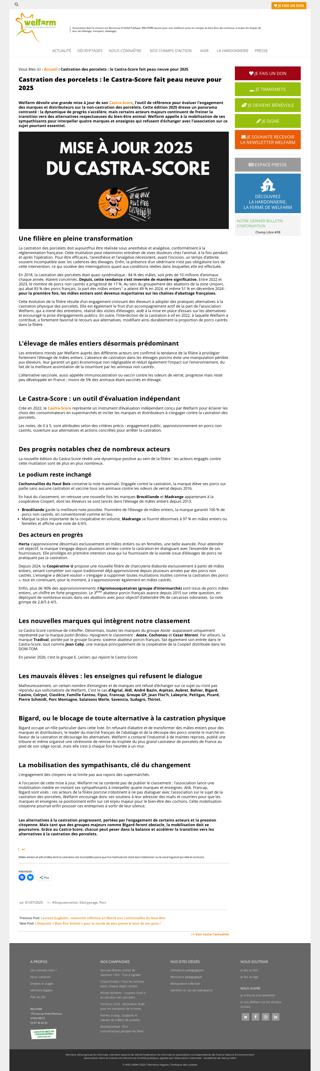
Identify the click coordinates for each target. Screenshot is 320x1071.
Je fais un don (249, 970)
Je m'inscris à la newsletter (258, 995)
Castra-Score (121, 102)
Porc (102, 902)
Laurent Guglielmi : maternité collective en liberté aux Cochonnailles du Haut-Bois (103, 918)
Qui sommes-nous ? (43, 970)
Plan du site (38, 997)
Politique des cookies (184, 1064)
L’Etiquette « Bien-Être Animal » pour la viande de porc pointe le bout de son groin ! (98, 923)
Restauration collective (185, 984)
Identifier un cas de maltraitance (191, 990)
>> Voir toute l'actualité (210, 934)
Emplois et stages (42, 984)
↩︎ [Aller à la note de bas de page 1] (23, 849)
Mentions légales (41, 990)
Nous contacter (40, 977)
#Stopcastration (65, 902)
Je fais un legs (249, 977)
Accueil (51, 69)
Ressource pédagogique (186, 977)
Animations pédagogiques (187, 970)
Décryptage (88, 902)
